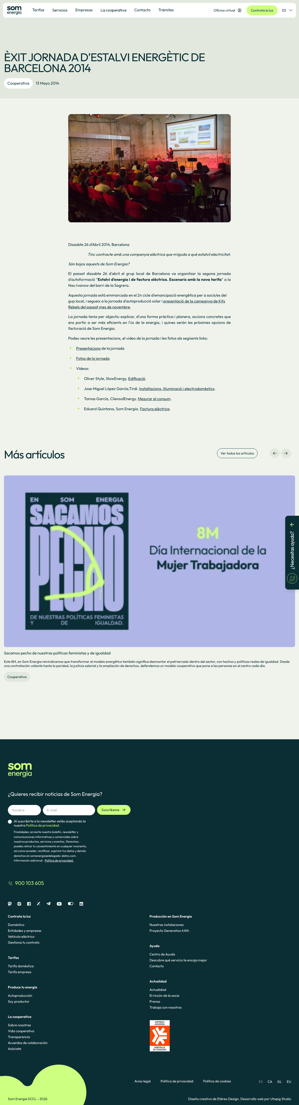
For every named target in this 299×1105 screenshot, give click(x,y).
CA (269, 1081)
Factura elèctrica (154, 409)
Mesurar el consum (154, 398)
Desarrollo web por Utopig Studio (265, 1099)
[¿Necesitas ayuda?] (292, 553)
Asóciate (14, 1048)
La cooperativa (113, 10)
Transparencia (19, 1037)
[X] (38, 904)
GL (279, 1081)
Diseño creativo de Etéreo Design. (214, 1099)
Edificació (136, 378)
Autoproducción (20, 995)
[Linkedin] (81, 904)
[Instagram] (19, 904)
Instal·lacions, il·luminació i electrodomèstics (176, 388)
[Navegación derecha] (285, 453)
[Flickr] (70, 904)
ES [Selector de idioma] (287, 10)
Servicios (59, 10)
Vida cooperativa (21, 1031)
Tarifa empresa (19, 972)
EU (289, 1081)
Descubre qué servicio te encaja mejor (178, 960)
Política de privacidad (177, 1081)
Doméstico (16, 925)
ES (261, 1081)
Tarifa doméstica (21, 966)
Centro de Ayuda (162, 954)
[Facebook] (29, 904)
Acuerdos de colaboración (28, 1043)
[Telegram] (48, 904)
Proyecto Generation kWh (169, 930)
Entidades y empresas (24, 930)
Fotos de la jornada (93, 358)
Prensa (155, 1001)
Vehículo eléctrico (21, 936)
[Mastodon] (10, 904)
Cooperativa (18, 83)
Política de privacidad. (59, 861)
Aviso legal (142, 1081)
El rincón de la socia (164, 995)
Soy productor (19, 1001)
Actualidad (158, 989)
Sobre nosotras (19, 1025)
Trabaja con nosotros (166, 1007)
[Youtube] (59, 904)
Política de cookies (217, 1081)
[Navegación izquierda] (274, 453)
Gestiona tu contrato (23, 942)
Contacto (157, 966)
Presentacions (88, 348)
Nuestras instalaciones (166, 925)
